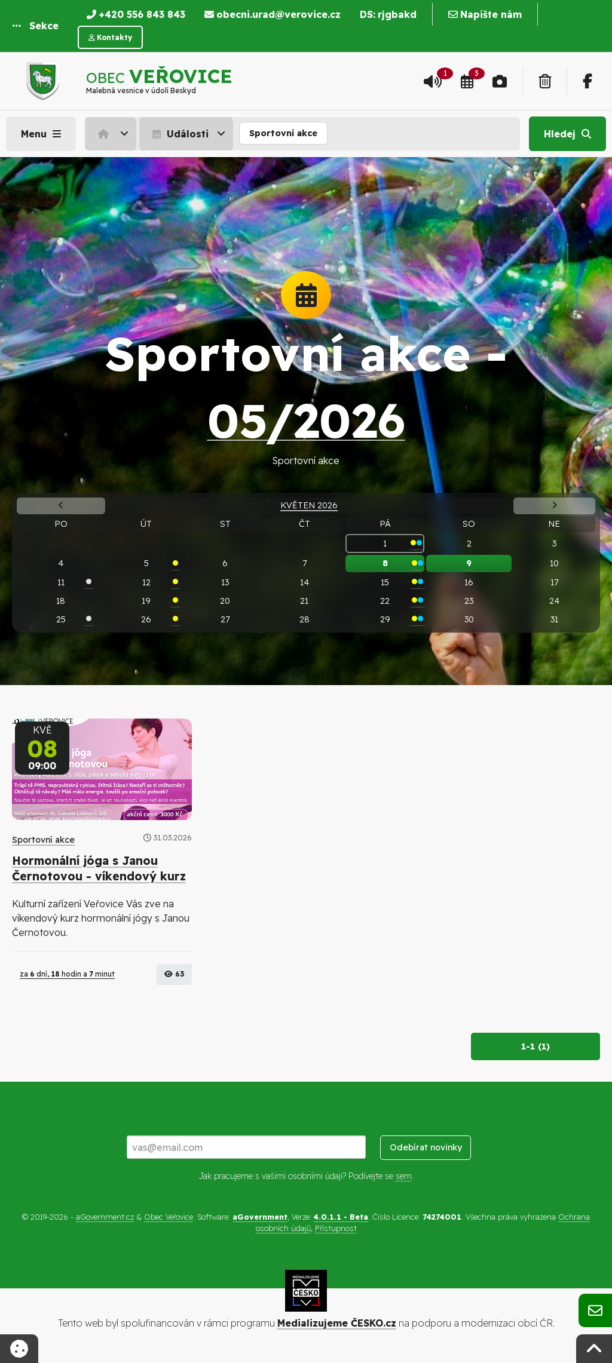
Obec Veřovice (168, 1216)
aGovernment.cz (105, 1216)
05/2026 (306, 420)
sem (404, 1176)
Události (179, 134)
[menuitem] (112, 134)
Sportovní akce (283, 133)
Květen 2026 (309, 505)
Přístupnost (336, 1228)
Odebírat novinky (426, 1147)
